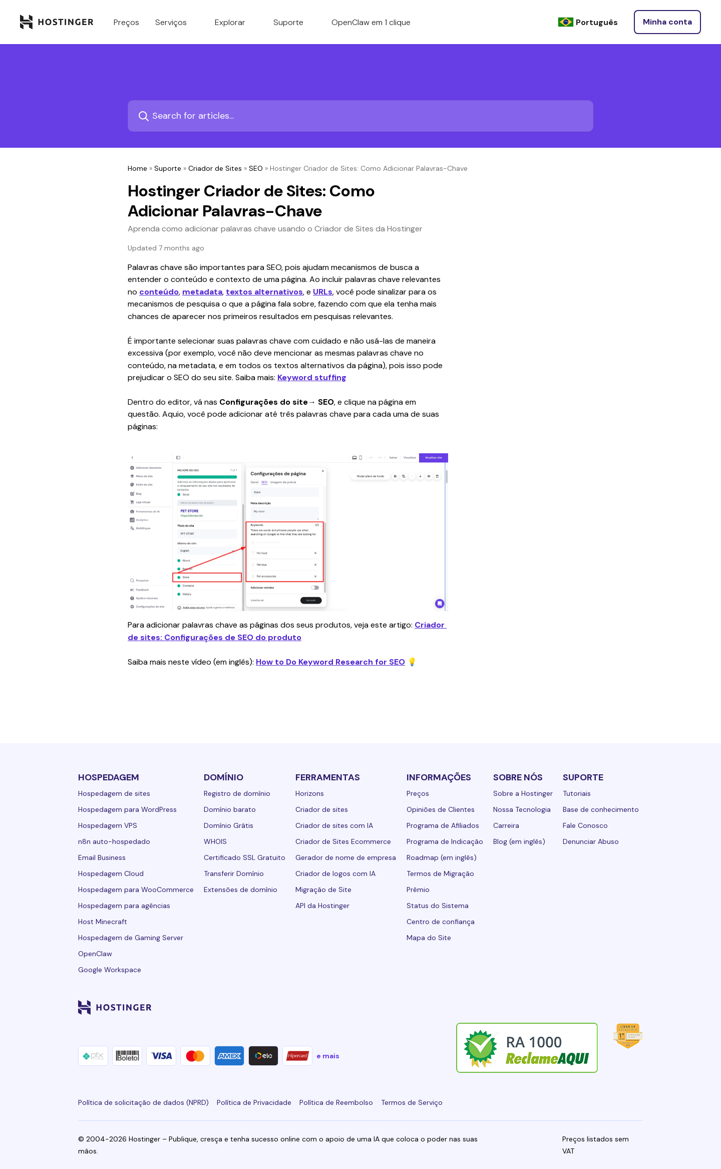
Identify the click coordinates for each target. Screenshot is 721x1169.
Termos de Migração (440, 873)
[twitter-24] (577, 1007)
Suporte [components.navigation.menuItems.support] (294, 22)
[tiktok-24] (637, 1007)
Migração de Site (323, 889)
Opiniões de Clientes (441, 809)
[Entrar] (667, 22)
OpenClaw (95, 953)
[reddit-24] (617, 1007)
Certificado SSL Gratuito (244, 857)
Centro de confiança (441, 921)
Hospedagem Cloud (111, 873)
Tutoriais (577, 793)
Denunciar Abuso (591, 841)
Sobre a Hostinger (523, 793)
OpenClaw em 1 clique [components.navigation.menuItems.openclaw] (371, 22)
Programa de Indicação (445, 841)
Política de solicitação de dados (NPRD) (143, 1102)
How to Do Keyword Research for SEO (330, 662)
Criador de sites (321, 809)
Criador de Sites (215, 168)
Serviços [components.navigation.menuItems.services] (177, 22)
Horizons (309, 793)
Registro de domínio (237, 793)
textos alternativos (264, 291)
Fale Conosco (585, 825)
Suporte (167, 168)
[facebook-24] (537, 1007)
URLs (322, 291)
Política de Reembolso (336, 1102)
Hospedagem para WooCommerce (136, 889)
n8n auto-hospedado (114, 841)
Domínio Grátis (228, 825)
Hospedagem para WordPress (127, 809)
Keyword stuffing (311, 377)
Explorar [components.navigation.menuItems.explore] (236, 22)
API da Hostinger (322, 905)
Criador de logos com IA (335, 873)
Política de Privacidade (254, 1102)
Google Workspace (109, 969)
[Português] (588, 22)
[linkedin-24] (517, 1007)
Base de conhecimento (601, 809)
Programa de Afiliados (443, 825)
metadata (202, 291)
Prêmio (418, 889)
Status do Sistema (438, 905)
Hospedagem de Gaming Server (130, 937)
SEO (256, 168)
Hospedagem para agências (124, 905)
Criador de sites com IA (334, 825)
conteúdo (159, 291)
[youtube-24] (597, 1007)
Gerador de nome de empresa (345, 857)
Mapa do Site (429, 937)
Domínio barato (230, 809)
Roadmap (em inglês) (442, 857)
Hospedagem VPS (107, 825)
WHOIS (215, 841)
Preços (418, 793)
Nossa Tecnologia (522, 809)
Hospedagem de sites (114, 793)
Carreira (506, 825)
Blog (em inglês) (519, 841)
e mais (327, 1055)
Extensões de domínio (240, 889)
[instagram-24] (557, 1007)
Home (137, 168)
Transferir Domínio (234, 873)
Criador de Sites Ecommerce (343, 841)
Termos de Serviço (412, 1102)
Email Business (102, 857)
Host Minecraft (102, 921)
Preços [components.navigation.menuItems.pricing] (126, 22)
